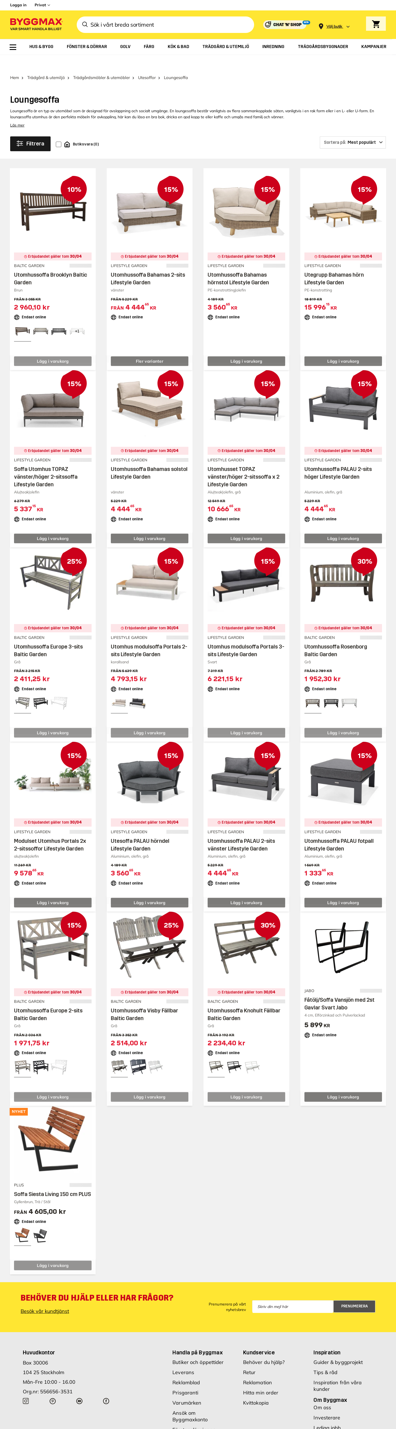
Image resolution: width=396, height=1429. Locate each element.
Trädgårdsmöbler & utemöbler (101, 62)
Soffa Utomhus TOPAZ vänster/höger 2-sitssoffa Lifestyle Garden (46, 461)
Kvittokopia (256, 1387)
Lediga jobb (327, 1412)
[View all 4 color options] (77, 315)
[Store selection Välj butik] (334, 26)
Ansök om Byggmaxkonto (190, 1400)
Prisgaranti (185, 1377)
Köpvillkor (183, 1424)
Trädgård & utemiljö (46, 62)
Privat (40, 4)
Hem (14, 62)
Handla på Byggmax (197, 1337)
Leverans (183, 1357)
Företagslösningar (193, 1414)
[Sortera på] (353, 127)
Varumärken (186, 1387)
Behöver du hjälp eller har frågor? (97, 1282)
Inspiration (327, 1337)
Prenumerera (354, 1290)
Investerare (327, 1402)
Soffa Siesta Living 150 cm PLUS (52, 1178)
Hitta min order (261, 1377)
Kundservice (259, 1337)
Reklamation (257, 1367)
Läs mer (17, 109)
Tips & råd (325, 1357)
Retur (249, 1357)
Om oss (322, 1392)
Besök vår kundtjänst (45, 1296)
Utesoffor (147, 62)
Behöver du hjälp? (264, 1347)
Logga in (18, 4)
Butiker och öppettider (198, 1347)
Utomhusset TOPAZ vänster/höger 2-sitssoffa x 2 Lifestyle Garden (243, 461)
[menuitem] (13, 47)
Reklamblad (186, 1367)
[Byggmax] (36, 25)
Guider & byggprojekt (338, 1347)
